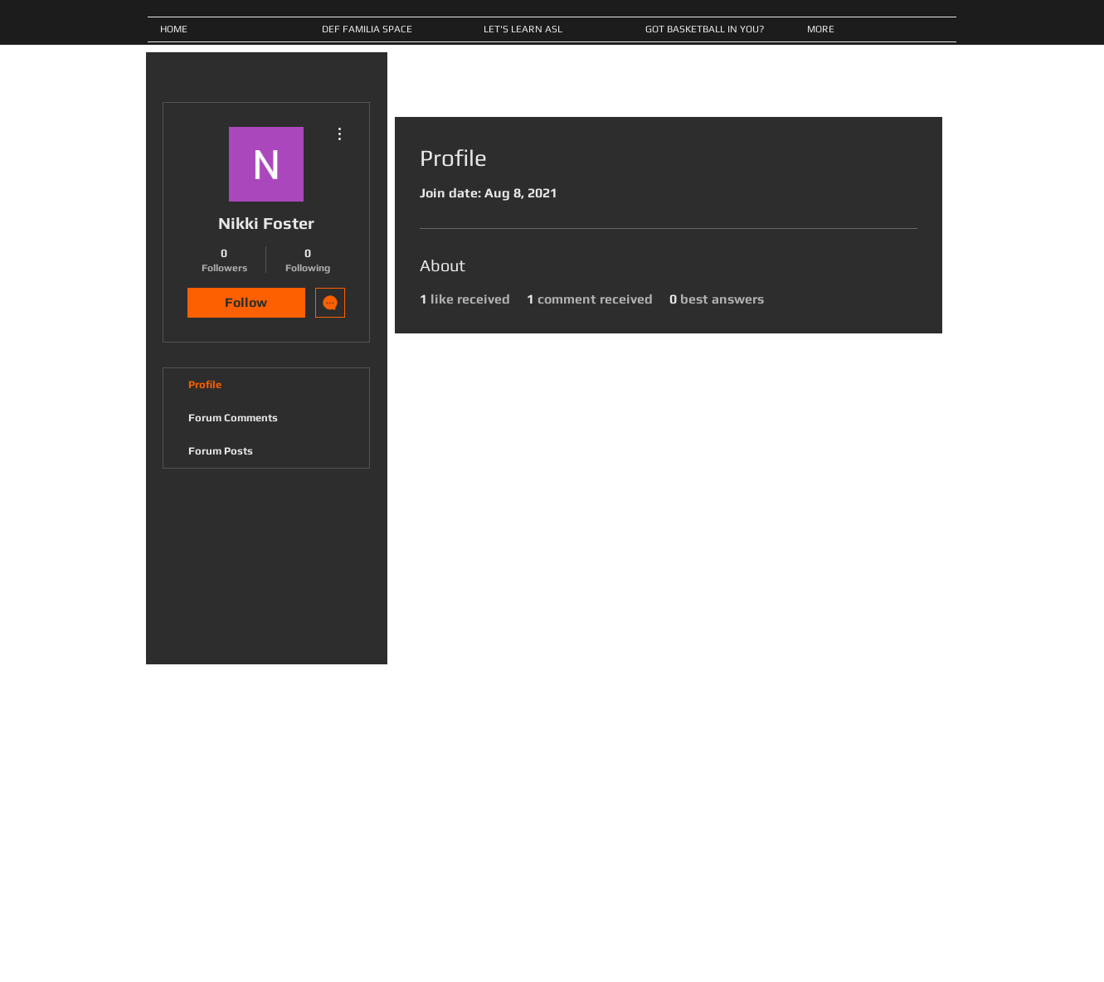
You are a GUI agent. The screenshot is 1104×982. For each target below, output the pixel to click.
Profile (204, 384)
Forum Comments (233, 417)
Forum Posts (220, 451)
